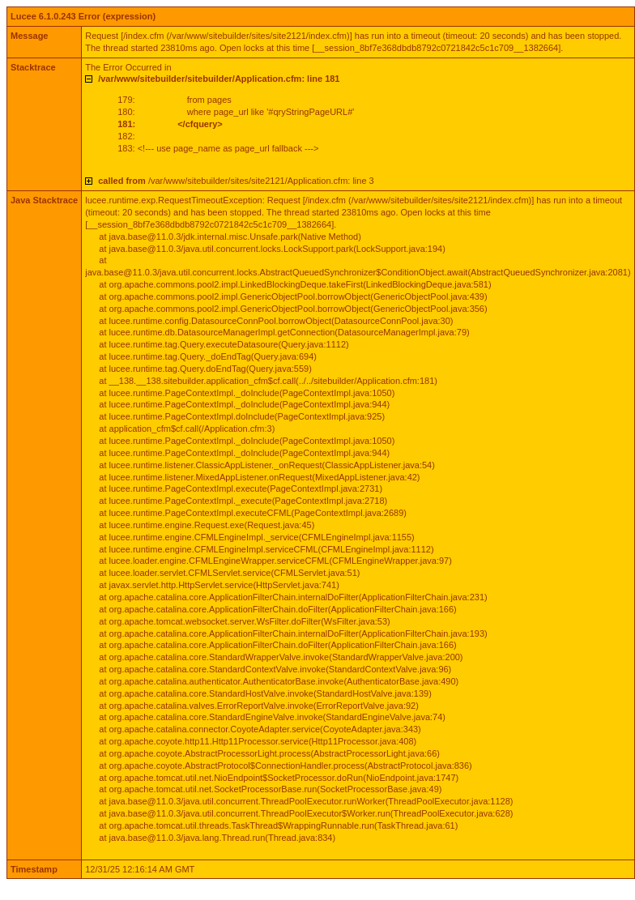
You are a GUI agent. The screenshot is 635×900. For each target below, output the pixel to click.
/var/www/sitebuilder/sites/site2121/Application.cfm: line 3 (236, 181)
